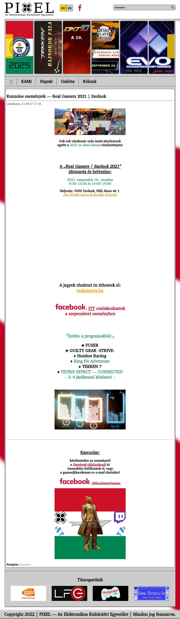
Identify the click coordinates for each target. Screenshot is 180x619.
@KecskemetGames (106, 483)
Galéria (67, 81)
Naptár (46, 81)
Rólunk (89, 81)
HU (63, 8)
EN (69, 8)
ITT (91, 308)
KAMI (26, 81)
